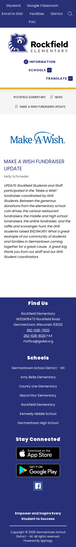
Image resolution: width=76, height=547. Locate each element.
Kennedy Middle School (38, 413)
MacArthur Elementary (38, 395)
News (59, 97)
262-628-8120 (35, 335)
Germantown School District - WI (38, 368)
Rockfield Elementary (30, 97)
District (57, 13)
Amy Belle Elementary (38, 377)
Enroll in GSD (12, 13)
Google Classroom (42, 5)
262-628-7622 (38, 330)
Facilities (37, 13)
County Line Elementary (38, 386)
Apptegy (46, 541)
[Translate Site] (59, 78)
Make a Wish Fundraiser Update (42, 107)
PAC (32, 22)
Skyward (13, 5)
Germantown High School (38, 423)
